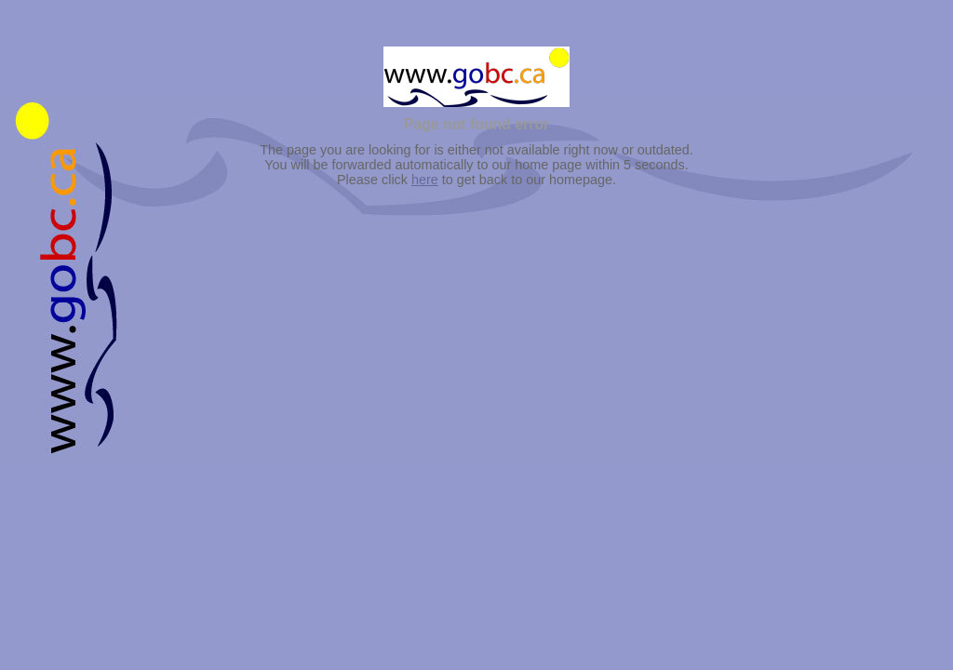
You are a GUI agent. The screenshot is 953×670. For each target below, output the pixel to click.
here (424, 179)
